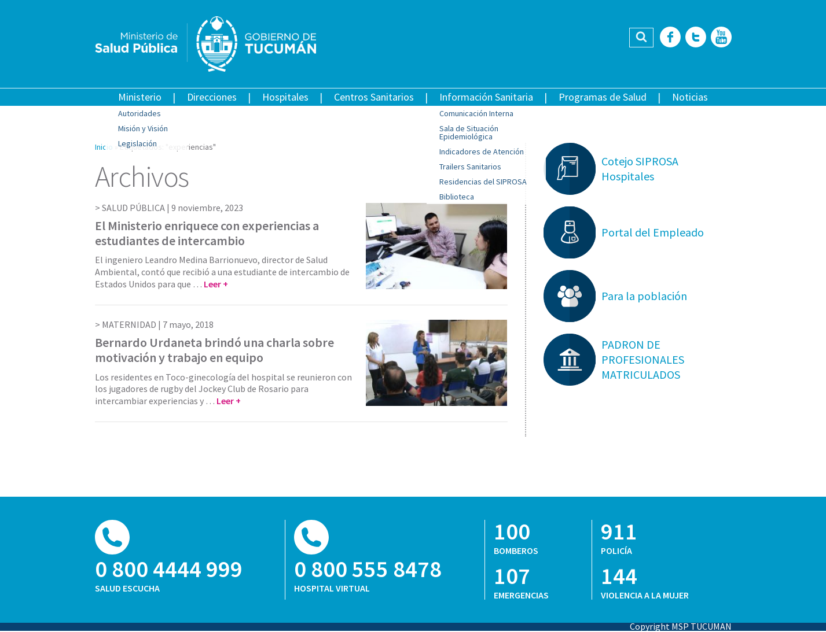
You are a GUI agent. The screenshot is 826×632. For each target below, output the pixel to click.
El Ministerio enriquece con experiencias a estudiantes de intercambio (207, 233)
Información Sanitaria (486, 97)
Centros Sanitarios (374, 97)
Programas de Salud (603, 97)
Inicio (104, 147)
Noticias (690, 97)
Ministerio (139, 97)
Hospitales (285, 97)
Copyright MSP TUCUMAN (681, 626)
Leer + (216, 284)
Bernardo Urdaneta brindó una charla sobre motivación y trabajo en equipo (214, 349)
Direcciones (212, 97)
